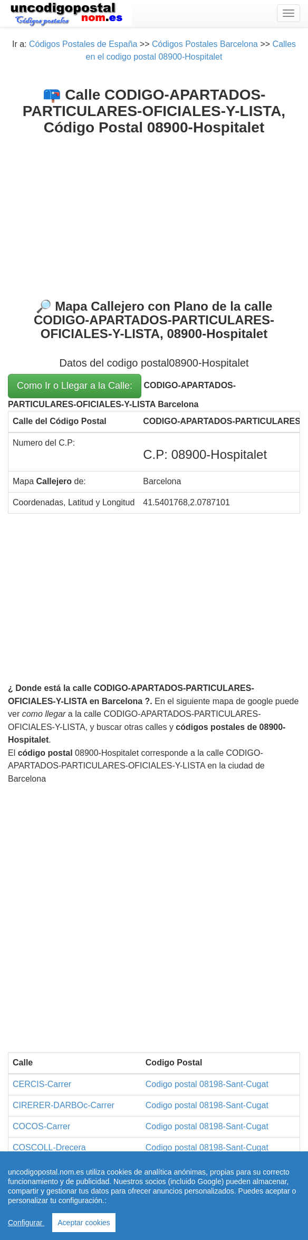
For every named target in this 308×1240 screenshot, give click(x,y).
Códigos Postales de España (83, 44)
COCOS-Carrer (41, 1126)
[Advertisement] (154, 215)
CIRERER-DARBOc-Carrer (63, 1105)
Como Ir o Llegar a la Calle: (74, 385)
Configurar (26, 1222)
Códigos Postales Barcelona (205, 44)
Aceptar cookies (83, 1222)
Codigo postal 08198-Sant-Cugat (207, 1084)
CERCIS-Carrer (42, 1084)
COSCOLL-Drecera (49, 1147)
